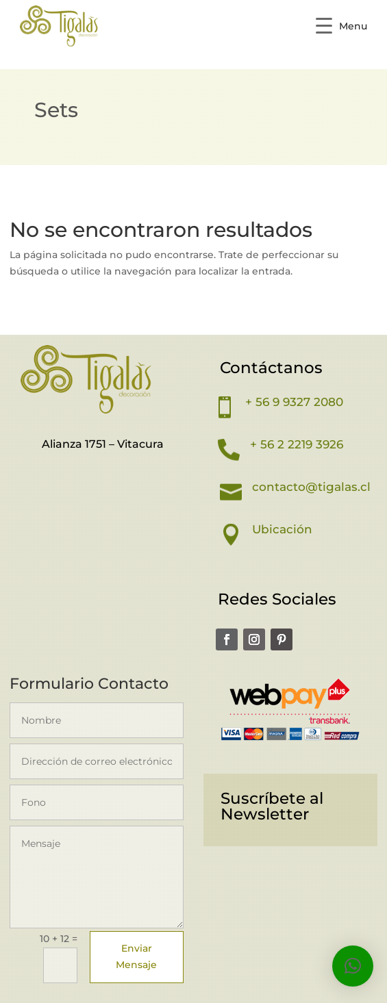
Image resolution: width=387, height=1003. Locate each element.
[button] (352, 966)
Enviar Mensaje (136, 956)
